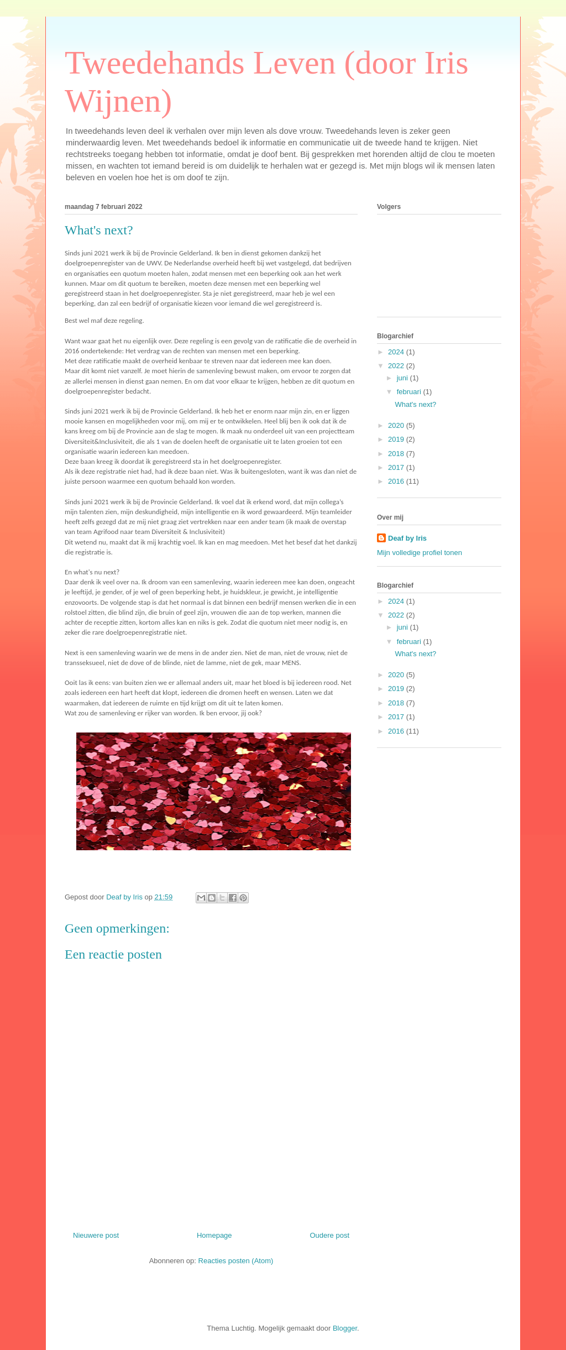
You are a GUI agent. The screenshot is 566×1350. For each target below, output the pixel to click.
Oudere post (329, 1235)
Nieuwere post (96, 1235)
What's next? (415, 404)
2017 (397, 467)
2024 (397, 352)
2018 (397, 453)
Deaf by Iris (407, 538)
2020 (397, 425)
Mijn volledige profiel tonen (419, 552)
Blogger (345, 1328)
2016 (397, 481)
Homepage (214, 1235)
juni (403, 378)
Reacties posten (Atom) (236, 1261)
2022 (397, 366)
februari (410, 392)
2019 (397, 439)
